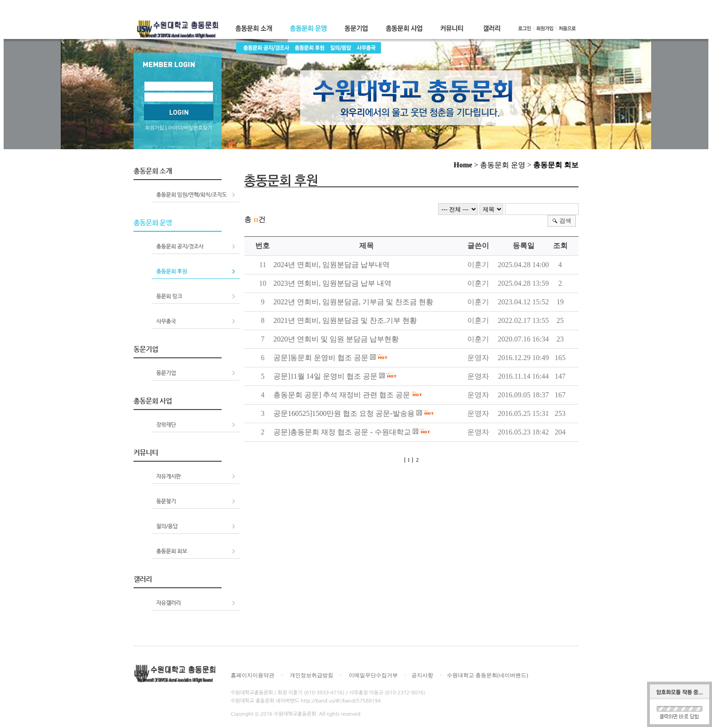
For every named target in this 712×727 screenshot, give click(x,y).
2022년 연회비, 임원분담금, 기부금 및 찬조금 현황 (353, 302)
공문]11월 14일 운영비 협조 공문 (325, 376)
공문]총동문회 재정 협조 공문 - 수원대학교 (342, 432)
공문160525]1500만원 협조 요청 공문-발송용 (344, 413)
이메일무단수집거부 (373, 675)
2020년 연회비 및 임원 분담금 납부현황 (336, 339)
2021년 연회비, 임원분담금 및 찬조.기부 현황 (345, 320)
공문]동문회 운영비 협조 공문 (320, 357)
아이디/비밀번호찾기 (190, 128)
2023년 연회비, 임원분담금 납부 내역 (332, 283)
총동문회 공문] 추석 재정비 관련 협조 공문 (341, 395)
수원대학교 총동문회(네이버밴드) (487, 675)
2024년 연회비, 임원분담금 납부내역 (331, 264)
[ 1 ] (408, 460)
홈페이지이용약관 (252, 675)
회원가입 (154, 128)
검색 (565, 220)
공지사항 (422, 675)
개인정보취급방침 (311, 675)
